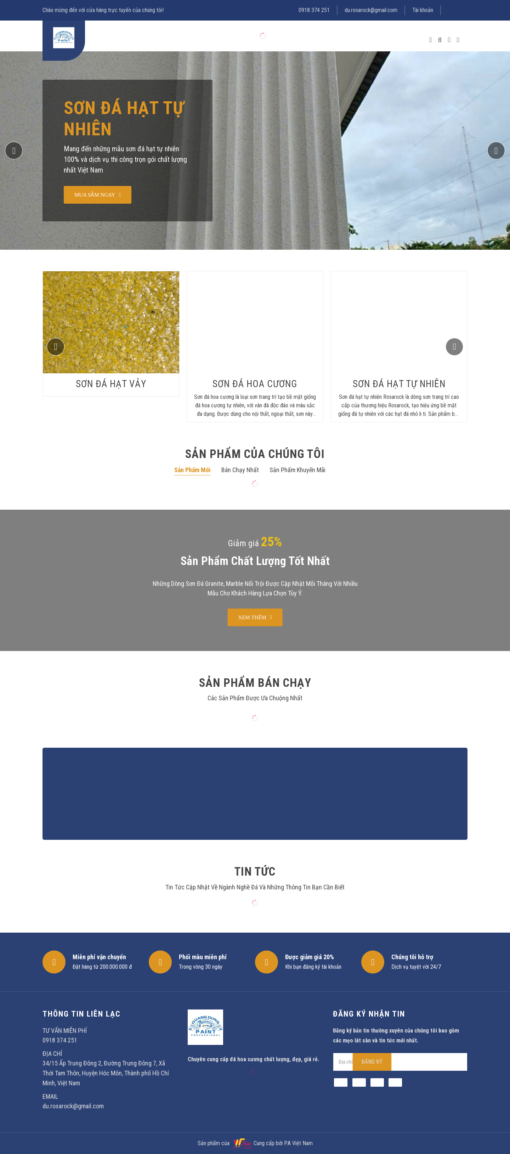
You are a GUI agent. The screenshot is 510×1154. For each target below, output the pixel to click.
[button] (496, 150)
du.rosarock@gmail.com (371, 10)
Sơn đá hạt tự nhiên (124, 119)
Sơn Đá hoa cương (254, 384)
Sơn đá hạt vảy (111, 384)
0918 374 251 (314, 10)
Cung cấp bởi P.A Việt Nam (283, 1143)
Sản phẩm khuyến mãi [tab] (297, 470)
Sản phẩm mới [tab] (192, 470)
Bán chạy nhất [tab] (240, 470)
